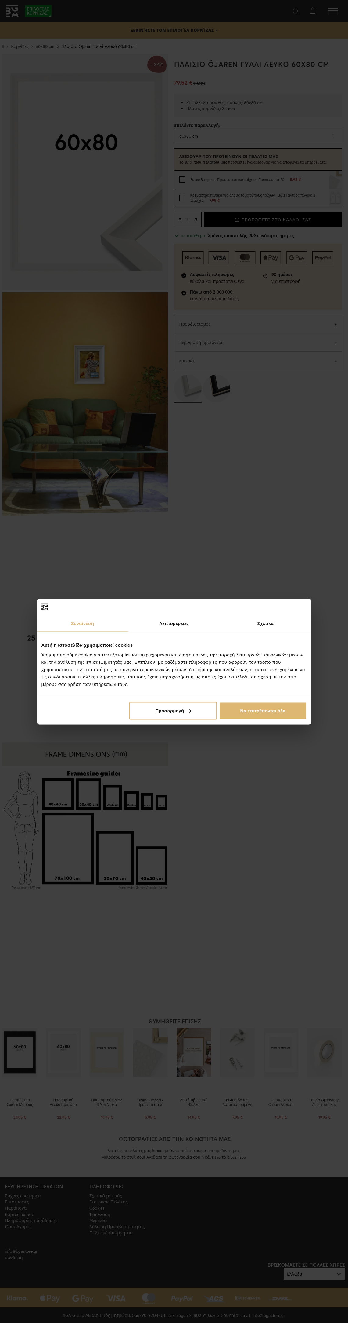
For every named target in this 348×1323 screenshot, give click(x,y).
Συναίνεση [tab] (82, 623)
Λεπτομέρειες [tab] (174, 623)
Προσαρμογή (173, 710)
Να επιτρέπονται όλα (263, 710)
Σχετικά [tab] (265, 623)
